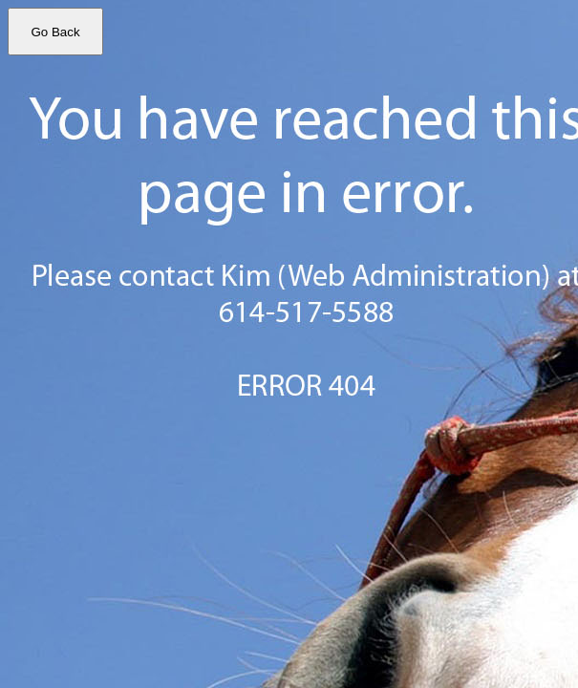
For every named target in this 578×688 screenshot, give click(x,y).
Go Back (55, 32)
